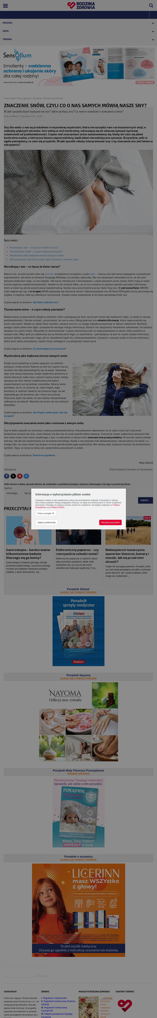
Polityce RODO (57, 507)
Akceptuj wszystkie (110, 522)
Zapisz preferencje (47, 522)
